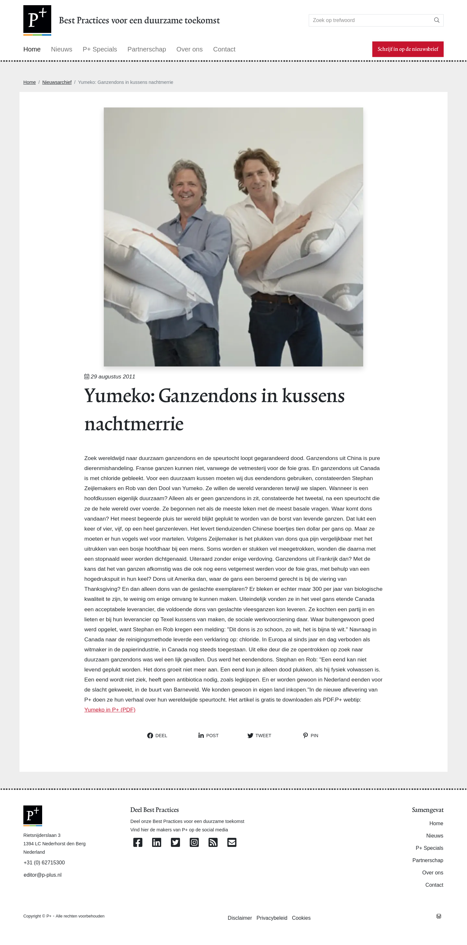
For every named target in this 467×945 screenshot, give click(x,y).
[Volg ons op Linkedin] (156, 842)
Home (29, 82)
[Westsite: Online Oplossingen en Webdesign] (439, 915)
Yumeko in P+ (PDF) (110, 709)
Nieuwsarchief (56, 82)
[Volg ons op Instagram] (194, 842)
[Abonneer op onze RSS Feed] (213, 842)
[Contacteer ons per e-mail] (231, 842)
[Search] (370, 20)
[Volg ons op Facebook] (137, 842)
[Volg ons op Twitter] (175, 842)
